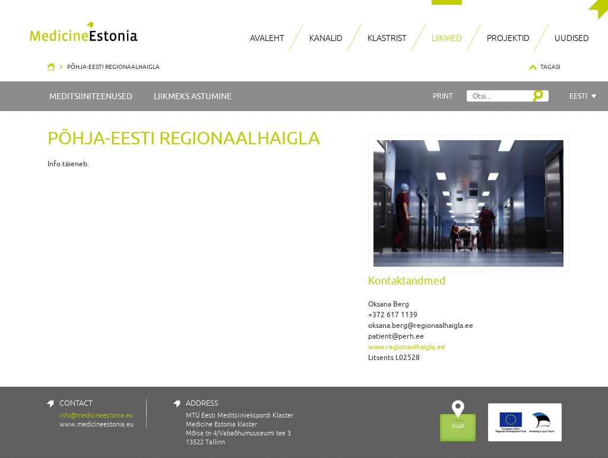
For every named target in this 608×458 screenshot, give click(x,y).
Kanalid (326, 38)
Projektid (508, 38)
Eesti (578, 95)
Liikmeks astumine (193, 96)
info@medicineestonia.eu (96, 415)
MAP (458, 425)
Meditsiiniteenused (90, 96)
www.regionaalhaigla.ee (406, 346)
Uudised (572, 38)
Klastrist (387, 38)
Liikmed (447, 38)
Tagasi (550, 66)
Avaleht (267, 38)
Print (443, 95)
